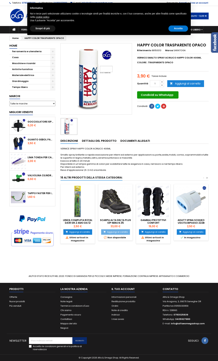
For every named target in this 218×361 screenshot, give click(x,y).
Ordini (115, 305)
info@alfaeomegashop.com (97, 2)
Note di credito (120, 310)
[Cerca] (109, 16)
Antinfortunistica (166, 29)
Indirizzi (116, 314)
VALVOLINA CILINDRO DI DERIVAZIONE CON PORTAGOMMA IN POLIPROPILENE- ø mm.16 (41, 175)
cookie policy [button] (42, 340)
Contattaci (66, 319)
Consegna (66, 297)
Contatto (170, 289)
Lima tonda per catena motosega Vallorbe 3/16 (41, 157)
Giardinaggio (140, 29)
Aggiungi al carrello (185, 83)
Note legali (66, 301)
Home (13, 46)
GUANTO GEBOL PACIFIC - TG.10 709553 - (41, 139)
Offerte (13, 297)
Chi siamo (66, 310)
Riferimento (144, 50)
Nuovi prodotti (17, 301)
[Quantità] (155, 83)
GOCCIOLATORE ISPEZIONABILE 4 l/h (41, 121)
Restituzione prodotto (123, 301)
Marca (169, 50)
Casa (122, 29)
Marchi (14, 96)
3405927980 (60, 2)
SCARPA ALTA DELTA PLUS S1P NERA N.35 (115, 221)
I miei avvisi (118, 319)
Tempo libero (192, 29)
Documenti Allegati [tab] (135, 141)
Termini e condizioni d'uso (74, 305)
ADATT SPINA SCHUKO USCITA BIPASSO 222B (191, 221)
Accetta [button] (178, 351)
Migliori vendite (21, 112)
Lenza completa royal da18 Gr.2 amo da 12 (77, 221)
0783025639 (28, 2)
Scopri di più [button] (42, 351)
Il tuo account (123, 289)
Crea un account (199, 2)
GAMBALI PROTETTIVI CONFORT (153, 221)
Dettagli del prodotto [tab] (99, 141)
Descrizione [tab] (69, 141)
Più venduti (15, 305)
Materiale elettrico (101, 29)
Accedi (183, 2)
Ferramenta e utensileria (37, 29)
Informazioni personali (124, 297)
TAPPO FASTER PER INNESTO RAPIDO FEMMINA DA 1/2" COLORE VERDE (41, 193)
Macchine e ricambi (70, 29)
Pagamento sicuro (70, 314)
